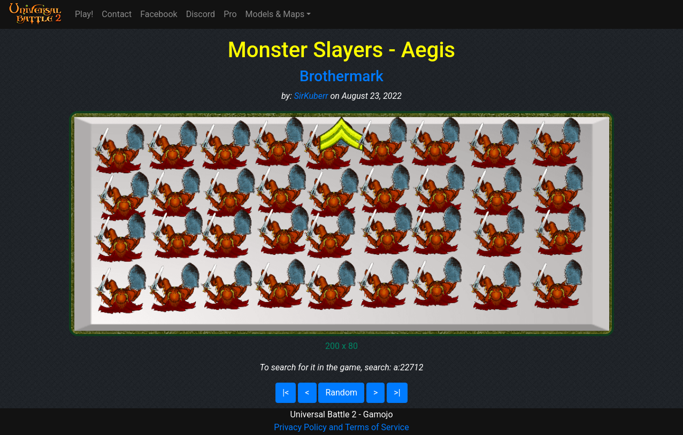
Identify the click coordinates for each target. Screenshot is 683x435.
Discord (200, 14)
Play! (84, 14)
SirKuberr (311, 96)
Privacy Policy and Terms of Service (341, 427)
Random (341, 392)
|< (285, 392)
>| (397, 392)
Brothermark (341, 76)
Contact (117, 14)
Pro (230, 14)
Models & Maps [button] (275, 14)
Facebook (158, 14)
